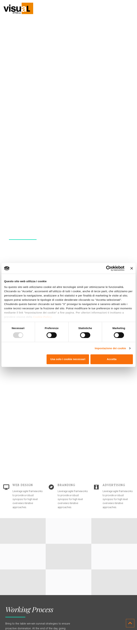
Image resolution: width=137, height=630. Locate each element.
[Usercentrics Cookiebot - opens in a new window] (108, 268)
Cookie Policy (42, 316)
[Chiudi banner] (131, 268)
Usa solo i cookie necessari (67, 359)
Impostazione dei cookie (110, 348)
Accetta (111, 359)
